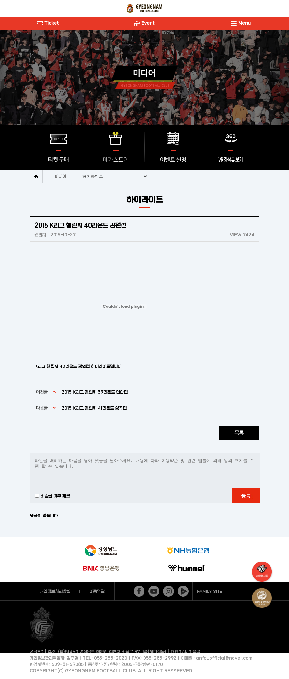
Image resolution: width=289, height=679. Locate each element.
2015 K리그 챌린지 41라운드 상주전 (94, 408)
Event (144, 23)
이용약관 (97, 591)
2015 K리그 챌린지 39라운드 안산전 (95, 392)
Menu (241, 23)
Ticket (48, 23)
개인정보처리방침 (55, 591)
